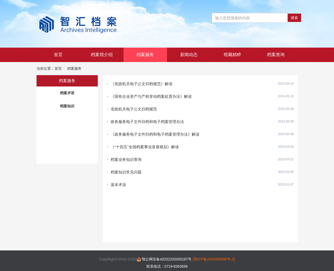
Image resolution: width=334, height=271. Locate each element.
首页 (58, 54)
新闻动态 (189, 54)
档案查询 (276, 54)
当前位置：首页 (49, 68)
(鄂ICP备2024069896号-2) (213, 259)
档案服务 (145, 54)
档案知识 (67, 106)
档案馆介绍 (102, 54)
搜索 (294, 18)
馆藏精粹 (232, 54)
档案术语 (67, 93)
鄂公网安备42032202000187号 (166, 259)
